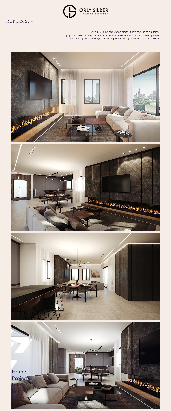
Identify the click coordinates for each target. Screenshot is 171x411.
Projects (20, 378)
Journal (20, 391)
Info (16, 385)
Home (19, 372)
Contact (20, 398)
